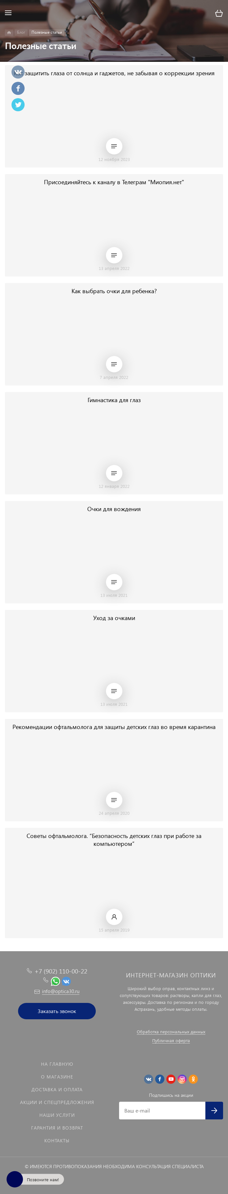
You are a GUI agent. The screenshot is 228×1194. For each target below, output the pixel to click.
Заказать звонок (57, 1010)
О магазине (57, 1077)
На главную (57, 1064)
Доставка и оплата (57, 1089)
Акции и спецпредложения (57, 1102)
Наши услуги (57, 1115)
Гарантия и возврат (57, 1128)
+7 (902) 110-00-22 (60, 971)
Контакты (57, 1140)
